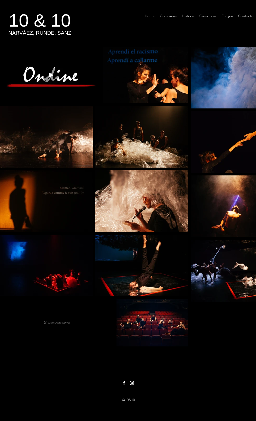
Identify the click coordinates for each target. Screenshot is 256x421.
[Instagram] (132, 383)
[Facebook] (124, 383)
